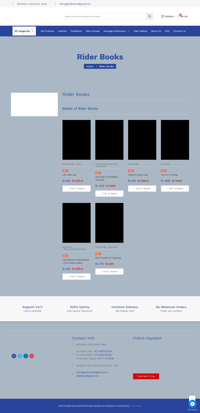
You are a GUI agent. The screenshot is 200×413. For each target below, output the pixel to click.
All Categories (22, 31)
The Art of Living (169, 175)
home (90, 66)
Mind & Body (68, 164)
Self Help (165, 164)
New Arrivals (93, 31)
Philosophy (133, 164)
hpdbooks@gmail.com (87, 375)
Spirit (78, 164)
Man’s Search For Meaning (108, 258)
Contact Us (179, 31)
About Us (156, 31)
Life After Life (69, 175)
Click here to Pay (146, 376)
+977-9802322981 (103, 354)
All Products (47, 31)
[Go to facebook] (192, 404)
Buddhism (101, 166)
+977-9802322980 (103, 351)
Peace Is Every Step (138, 175)
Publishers (76, 31)
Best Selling (140, 31)
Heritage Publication (115, 31)
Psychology (100, 247)
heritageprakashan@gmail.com (75, 3)
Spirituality (113, 247)
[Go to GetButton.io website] (193, 410)
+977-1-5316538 (105, 358)
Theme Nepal (136, 406)
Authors (62, 31)
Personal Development (106, 164)
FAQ (167, 31)
